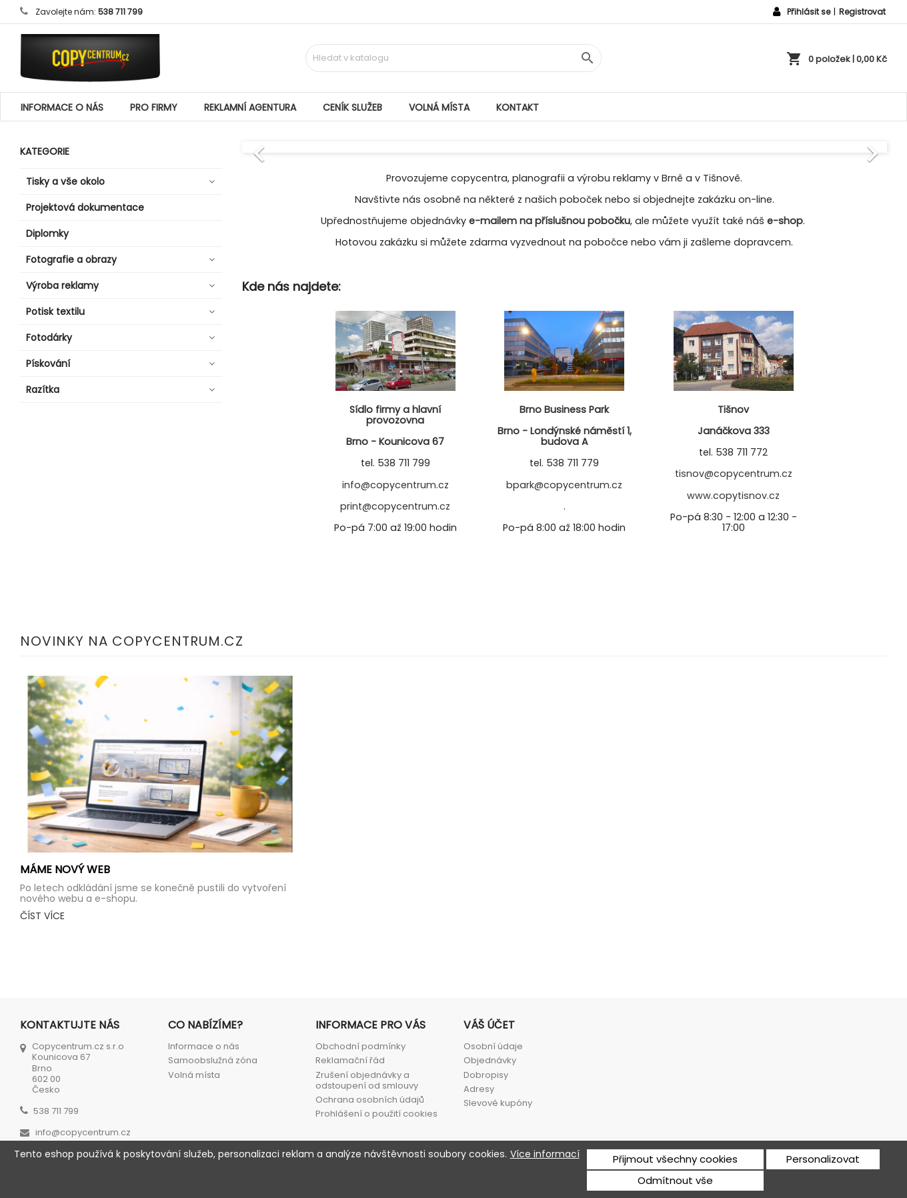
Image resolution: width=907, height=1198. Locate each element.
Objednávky (490, 1060)
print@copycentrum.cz (395, 506)
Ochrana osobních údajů (369, 1099)
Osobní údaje (493, 1046)
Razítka (42, 389)
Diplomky (47, 233)
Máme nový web (65, 869)
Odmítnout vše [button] (675, 1180)
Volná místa (439, 107)
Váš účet (489, 1025)
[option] (565, 146)
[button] (290, 146)
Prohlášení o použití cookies (376, 1113)
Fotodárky (49, 337)
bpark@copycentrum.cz (564, 485)
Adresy (479, 1089)
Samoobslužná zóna (212, 1060)
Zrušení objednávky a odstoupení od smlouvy (366, 1080)
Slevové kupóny (498, 1103)
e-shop (785, 220)
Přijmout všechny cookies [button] (675, 1159)
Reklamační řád (350, 1060)
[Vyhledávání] (453, 58)
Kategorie (44, 151)
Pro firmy (153, 107)
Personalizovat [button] (823, 1159)
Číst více (42, 916)
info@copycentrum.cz (395, 485)
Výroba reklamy (62, 285)
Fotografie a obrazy (71, 259)
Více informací (545, 1154)
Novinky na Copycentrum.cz (131, 641)
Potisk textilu (55, 311)
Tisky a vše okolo (65, 181)
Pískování (48, 363)
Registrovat (862, 11)
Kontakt (517, 107)
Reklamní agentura (250, 107)
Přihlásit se (808, 11)
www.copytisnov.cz (733, 495)
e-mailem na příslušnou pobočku (549, 220)
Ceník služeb (352, 107)
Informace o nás (62, 107)
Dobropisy (486, 1075)
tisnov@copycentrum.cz (733, 473)
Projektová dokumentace (85, 207)
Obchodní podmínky (360, 1046)
